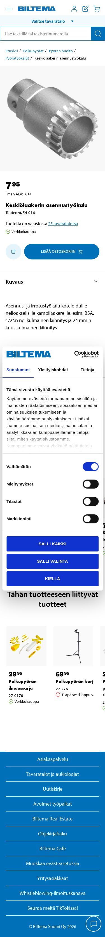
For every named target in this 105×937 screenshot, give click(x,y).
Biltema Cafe (52, 848)
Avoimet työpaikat (52, 804)
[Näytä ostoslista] (85, 8)
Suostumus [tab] (18, 369)
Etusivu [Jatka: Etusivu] (12, 50)
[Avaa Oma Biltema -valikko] (74, 8)
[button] (52, 21)
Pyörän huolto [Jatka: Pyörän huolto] (61, 50)
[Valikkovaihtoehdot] (9, 9)
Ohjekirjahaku (52, 833)
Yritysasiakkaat (52, 878)
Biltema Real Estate (52, 818)
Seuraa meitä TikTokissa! (52, 908)
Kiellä (52, 578)
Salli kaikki (52, 543)
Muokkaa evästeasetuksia (52, 863)
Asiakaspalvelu (52, 759)
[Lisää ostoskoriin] (13, 251)
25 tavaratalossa (63, 223)
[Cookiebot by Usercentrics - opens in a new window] (75, 354)
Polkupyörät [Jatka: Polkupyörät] (33, 50)
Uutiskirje (52, 789)
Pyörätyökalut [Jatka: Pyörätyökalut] (17, 58)
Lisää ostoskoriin (62, 251)
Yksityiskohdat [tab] (53, 369)
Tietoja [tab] (87, 369)
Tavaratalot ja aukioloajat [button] (52, 774)
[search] (52, 34)
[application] (94, 924)
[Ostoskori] (96, 8)
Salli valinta (52, 561)
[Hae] (98, 34)
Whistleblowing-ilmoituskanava (53, 893)
